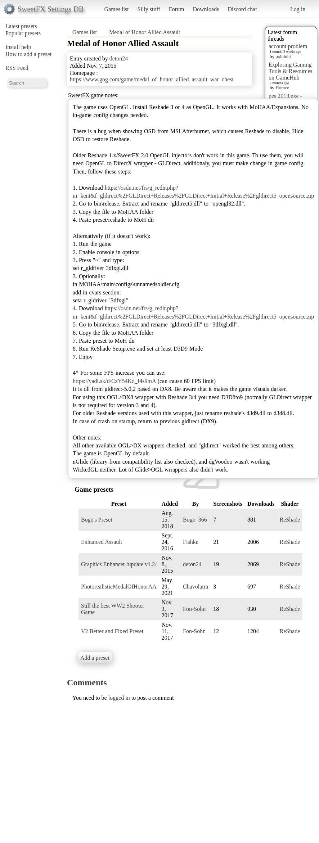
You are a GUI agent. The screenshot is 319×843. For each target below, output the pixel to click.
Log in (297, 9)
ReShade (289, 520)
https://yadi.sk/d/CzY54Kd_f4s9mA (114, 381)
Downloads (206, 9)
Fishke (190, 542)
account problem (288, 46)
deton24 (118, 58)
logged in (119, 698)
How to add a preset (28, 54)
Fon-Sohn (194, 609)
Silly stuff (149, 9)
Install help (18, 47)
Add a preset (94, 658)
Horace (282, 87)
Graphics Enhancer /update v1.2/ (119, 564)
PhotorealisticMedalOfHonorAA (119, 586)
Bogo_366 (195, 520)
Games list (116, 9)
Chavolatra (195, 586)
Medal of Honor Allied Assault (144, 32)
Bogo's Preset (96, 520)
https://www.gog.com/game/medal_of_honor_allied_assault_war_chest (152, 79)
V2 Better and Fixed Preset (112, 631)
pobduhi (283, 56)
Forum (176, 9)
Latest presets (21, 26)
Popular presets (23, 33)
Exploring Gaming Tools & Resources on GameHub (291, 71)
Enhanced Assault (101, 542)
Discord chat (242, 9)
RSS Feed (16, 68)
